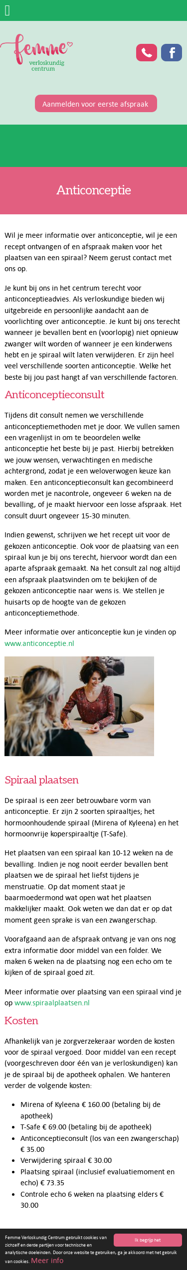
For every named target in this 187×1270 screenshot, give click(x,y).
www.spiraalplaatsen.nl (52, 1002)
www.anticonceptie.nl (39, 643)
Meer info (47, 1261)
